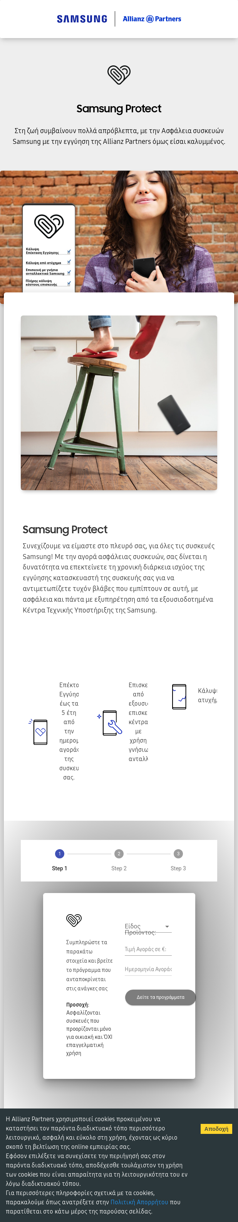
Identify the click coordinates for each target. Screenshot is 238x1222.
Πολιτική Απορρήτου (139, 1202)
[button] (148, 926)
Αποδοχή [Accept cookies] (216, 1129)
